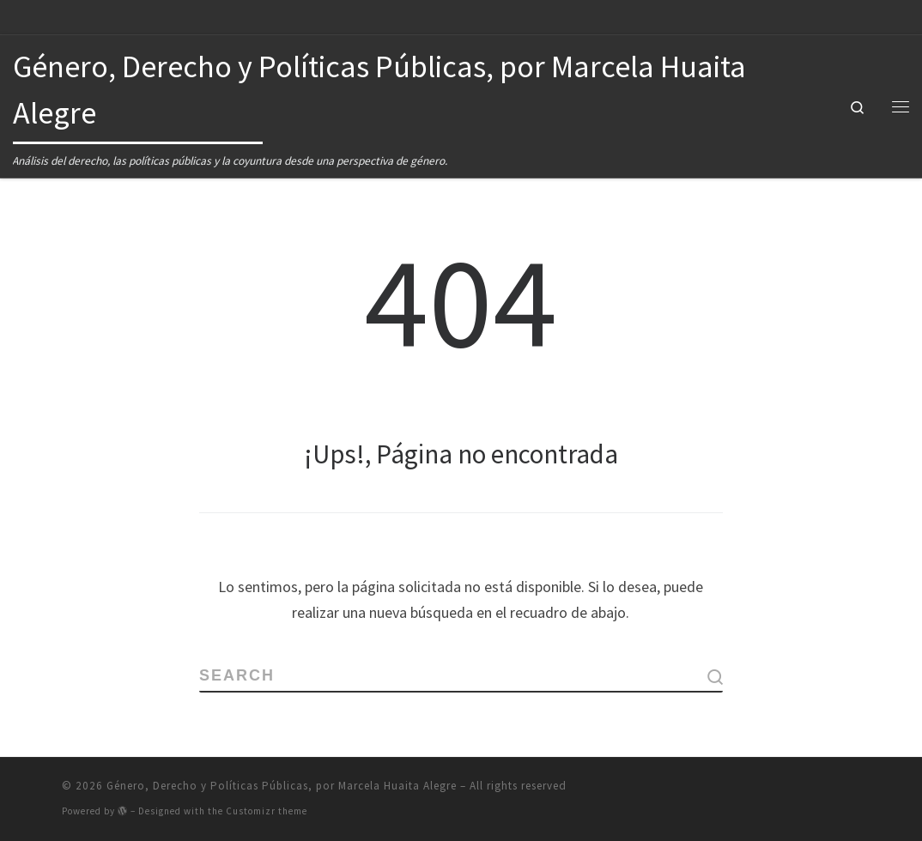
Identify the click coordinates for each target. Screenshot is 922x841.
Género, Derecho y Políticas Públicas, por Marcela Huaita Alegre (281, 785)
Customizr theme (266, 811)
